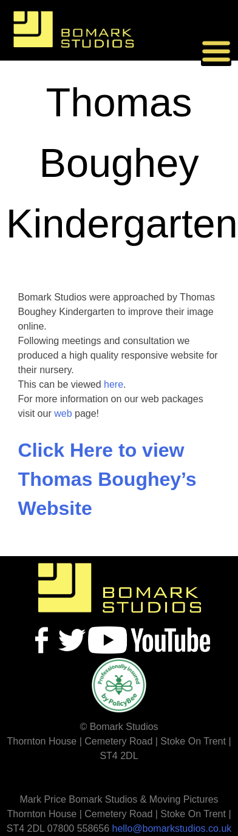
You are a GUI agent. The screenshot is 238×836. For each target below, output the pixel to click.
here (113, 384)
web (63, 413)
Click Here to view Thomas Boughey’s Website (107, 479)
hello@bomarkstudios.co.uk (172, 828)
